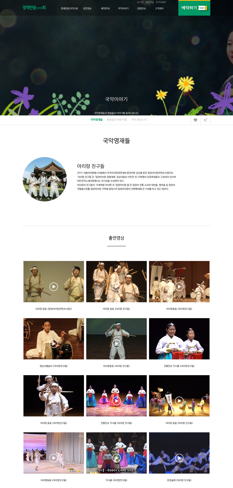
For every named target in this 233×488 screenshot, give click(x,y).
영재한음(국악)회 (69, 8)
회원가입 (149, 2)
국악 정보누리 (138, 119)
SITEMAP (161, 2)
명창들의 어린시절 (117, 119)
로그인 (140, 2)
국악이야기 (123, 8)
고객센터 (159, 8)
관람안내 (141, 8)
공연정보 (87, 8)
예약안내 (105, 8)
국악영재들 (96, 119)
